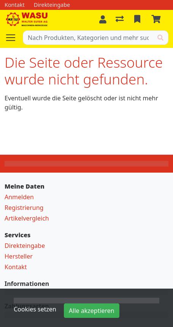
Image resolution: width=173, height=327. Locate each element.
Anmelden (19, 197)
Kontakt (16, 267)
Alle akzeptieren (91, 310)
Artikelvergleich (27, 218)
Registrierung (24, 207)
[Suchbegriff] (88, 37)
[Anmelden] (103, 19)
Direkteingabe (25, 245)
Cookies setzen (35, 309)
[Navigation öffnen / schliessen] (14, 38)
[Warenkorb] (157, 19)
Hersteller (19, 256)
